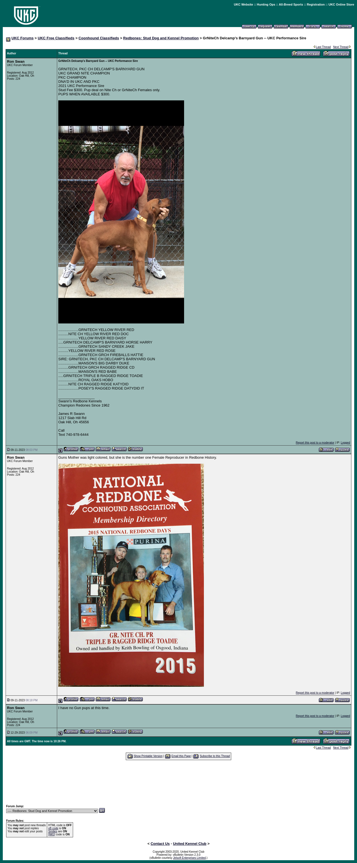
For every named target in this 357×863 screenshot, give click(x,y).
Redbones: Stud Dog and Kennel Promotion (161, 38)
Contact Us (160, 844)
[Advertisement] (178, 782)
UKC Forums (22, 38)
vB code (53, 828)
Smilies (52, 831)
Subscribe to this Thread (215, 756)
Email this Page (181, 756)
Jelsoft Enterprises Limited (189, 857)
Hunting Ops (266, 4)
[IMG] (51, 834)
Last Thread (323, 47)
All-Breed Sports (291, 4)
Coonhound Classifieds (99, 38)
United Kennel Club (189, 844)
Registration (316, 4)
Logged (345, 442)
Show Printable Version (148, 756)
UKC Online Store (341, 4)
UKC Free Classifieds (56, 38)
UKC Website (243, 4)
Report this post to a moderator (315, 442)
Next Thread (340, 47)
